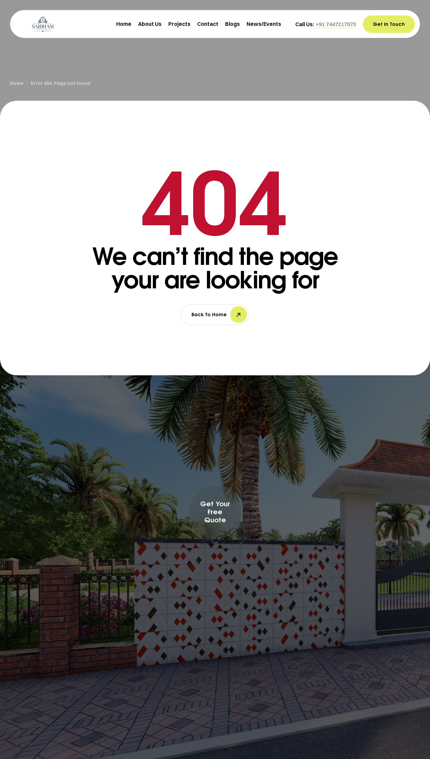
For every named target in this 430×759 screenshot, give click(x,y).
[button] (336, 24)
